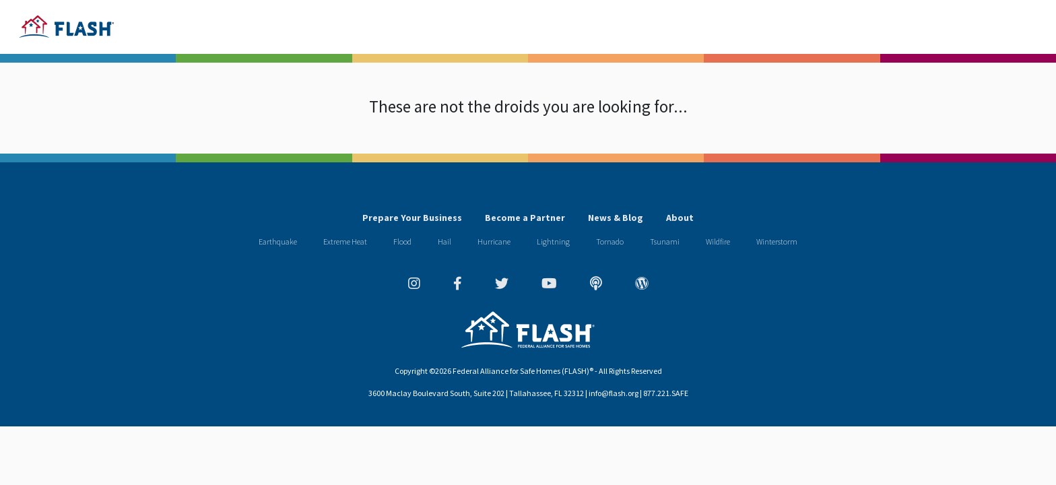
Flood (402, 241)
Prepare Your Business (412, 218)
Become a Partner (525, 218)
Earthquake (278, 241)
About (680, 218)
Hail (444, 241)
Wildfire (718, 241)
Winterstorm (776, 241)
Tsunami (665, 241)
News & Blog (615, 218)
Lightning (553, 241)
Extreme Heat (345, 241)
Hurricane (493, 241)
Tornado (610, 241)
